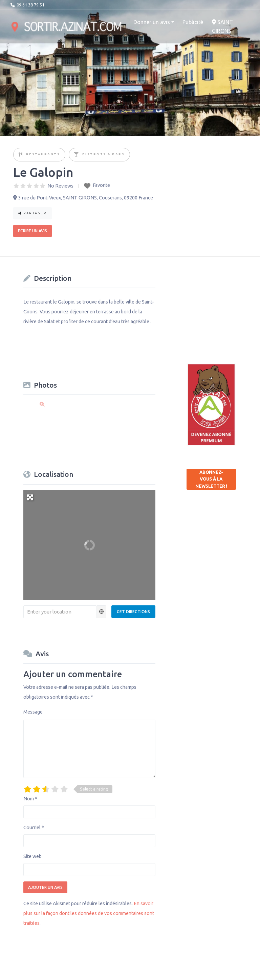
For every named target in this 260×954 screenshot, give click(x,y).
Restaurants (43, 154)
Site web (32, 856)
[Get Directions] (133, 611)
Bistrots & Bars (103, 154)
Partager (32, 213)
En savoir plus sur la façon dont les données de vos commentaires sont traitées (88, 913)
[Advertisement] (223, 305)
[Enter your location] (60, 611)
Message (33, 712)
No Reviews (60, 186)
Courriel (33, 827)
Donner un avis (151, 22)
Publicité (192, 22)
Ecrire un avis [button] (32, 231)
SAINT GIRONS (222, 26)
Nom (30, 798)
